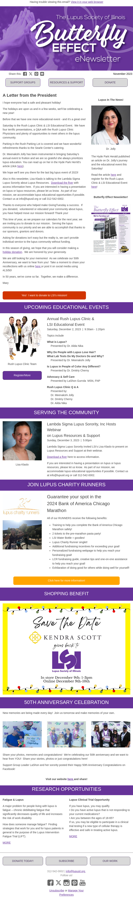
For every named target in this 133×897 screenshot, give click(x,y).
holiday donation (12, 252)
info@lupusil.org (76, 871)
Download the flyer (62, 182)
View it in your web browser (87, 1)
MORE (7, 842)
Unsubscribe (56, 890)
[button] (23, 82)
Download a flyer (57, 456)
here (20, 166)
